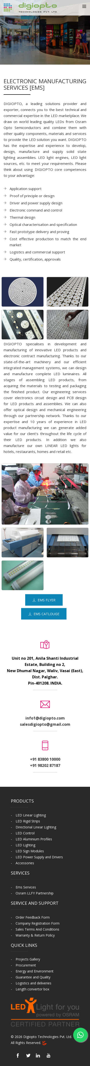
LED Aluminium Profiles (34, 839)
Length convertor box (32, 989)
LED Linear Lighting (31, 815)
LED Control (25, 833)
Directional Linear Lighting (36, 827)
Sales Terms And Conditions (37, 929)
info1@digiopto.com (45, 718)
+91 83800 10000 (45, 759)
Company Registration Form (38, 923)
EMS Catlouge (43, 614)
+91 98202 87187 (45, 765)
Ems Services (26, 887)
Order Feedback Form (33, 917)
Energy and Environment (35, 971)
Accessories (25, 863)
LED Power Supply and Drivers (39, 857)
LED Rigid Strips (28, 821)
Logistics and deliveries (33, 983)
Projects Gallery (28, 959)
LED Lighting (25, 845)
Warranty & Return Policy (35, 935)
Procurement (26, 965)
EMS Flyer (43, 600)
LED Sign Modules (30, 851)
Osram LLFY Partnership (35, 893)
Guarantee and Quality (33, 977)
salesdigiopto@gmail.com (45, 724)
